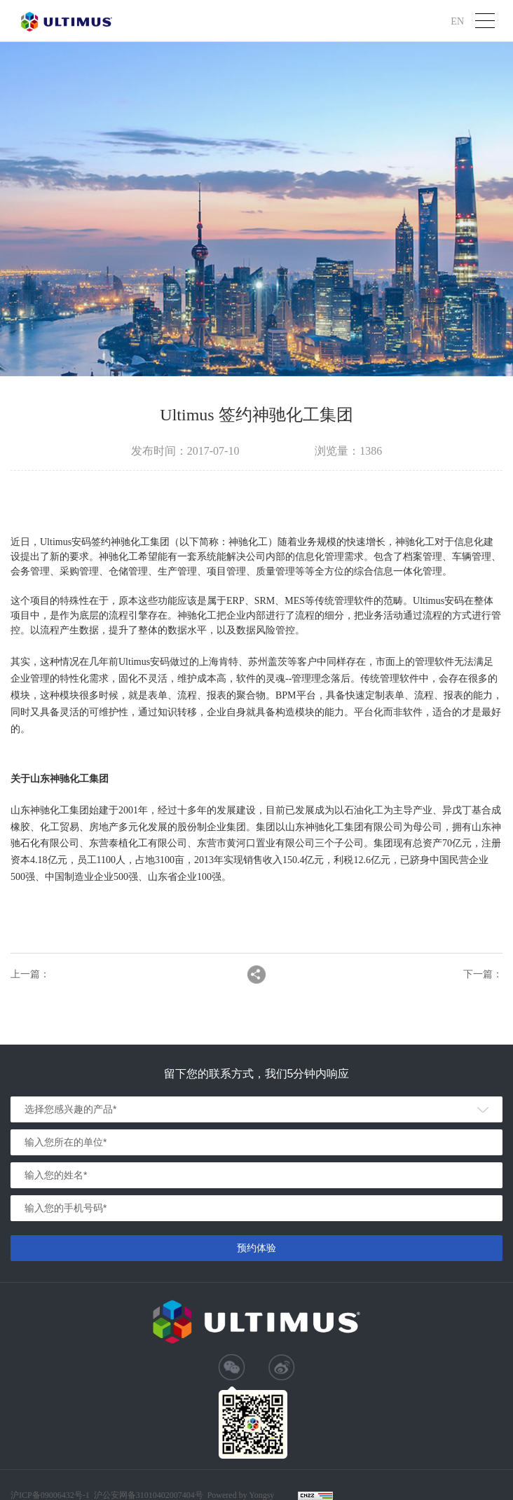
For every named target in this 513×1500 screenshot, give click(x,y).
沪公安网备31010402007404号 (148, 1495)
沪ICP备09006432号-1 (50, 1495)
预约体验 (256, 1247)
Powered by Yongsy (241, 1495)
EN (457, 20)
